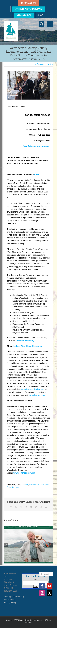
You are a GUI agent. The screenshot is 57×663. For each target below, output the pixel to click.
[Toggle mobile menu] (50, 24)
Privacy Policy (10, 602)
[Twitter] (49, 593)
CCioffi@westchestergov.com (36, 146)
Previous (40, 64)
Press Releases (12, 487)
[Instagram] (42, 593)
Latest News (44, 485)
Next (49, 64)
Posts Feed (9, 599)
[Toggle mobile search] (41, 24)
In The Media (34, 485)
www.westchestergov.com (24, 473)
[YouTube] (49, 586)
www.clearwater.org (37, 395)
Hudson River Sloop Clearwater (27, 346)
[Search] (41, 574)
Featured (25, 485)
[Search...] (46, 574)
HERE (36, 174)
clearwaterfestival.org (25, 340)
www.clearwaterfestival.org (32, 389)
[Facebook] (42, 586)
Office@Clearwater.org (14, 597)
